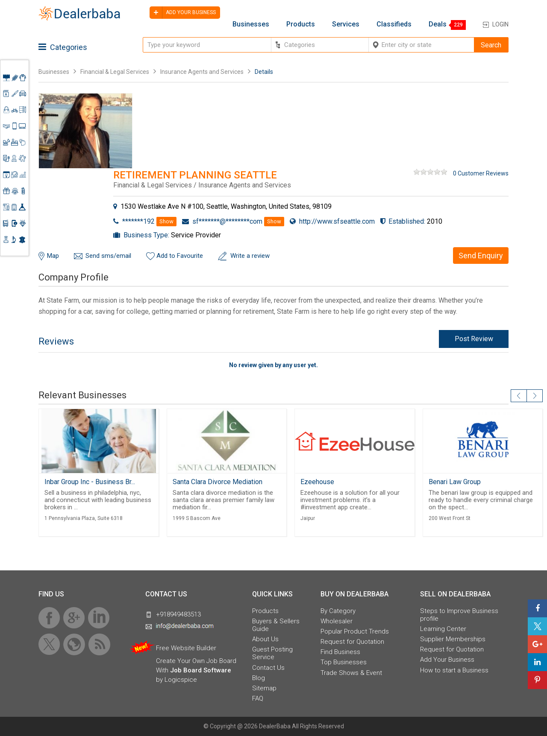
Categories (62, 47)
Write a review (250, 256)
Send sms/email (108, 256)
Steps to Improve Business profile (459, 614)
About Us (265, 639)
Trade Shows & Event (351, 673)
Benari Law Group (455, 482)
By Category (338, 611)
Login (500, 24)
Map (53, 256)
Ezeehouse (317, 482)
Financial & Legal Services (114, 71)
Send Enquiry (481, 255)
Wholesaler (337, 621)
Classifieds (394, 24)
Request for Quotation (352, 641)
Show (166, 221)
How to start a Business (454, 670)
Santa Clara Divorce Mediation (217, 482)
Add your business (183, 12)
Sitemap (264, 688)
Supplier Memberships (452, 639)
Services (345, 24)
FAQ (257, 698)
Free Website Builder (186, 648)
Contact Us (268, 668)
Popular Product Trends (355, 631)
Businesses (250, 24)
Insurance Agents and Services (202, 71)
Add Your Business (447, 659)
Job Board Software (200, 670)
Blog (258, 678)
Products (300, 24)
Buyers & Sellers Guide (276, 625)
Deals (438, 24)
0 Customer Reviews (481, 173)
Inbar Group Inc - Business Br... (89, 482)
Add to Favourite (179, 256)
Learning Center (443, 629)
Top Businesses (344, 662)
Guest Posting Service (272, 653)
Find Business (340, 652)
